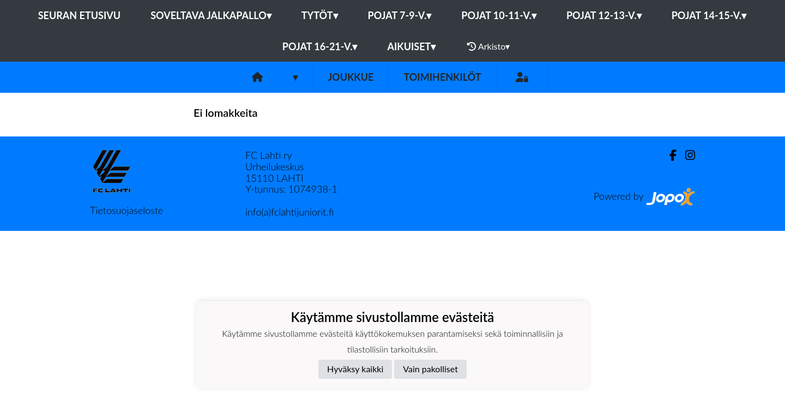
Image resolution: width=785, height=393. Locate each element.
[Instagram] (686, 155)
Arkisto (488, 46)
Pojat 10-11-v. (498, 15)
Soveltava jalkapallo (210, 15)
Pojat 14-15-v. (709, 15)
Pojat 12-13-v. (604, 15)
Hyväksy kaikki (355, 369)
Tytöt (319, 15)
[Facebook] (669, 155)
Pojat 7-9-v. (400, 15)
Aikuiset (411, 46)
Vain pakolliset (430, 369)
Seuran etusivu (79, 15)
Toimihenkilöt (442, 77)
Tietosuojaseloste (126, 210)
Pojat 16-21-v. (320, 46)
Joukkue (350, 77)
